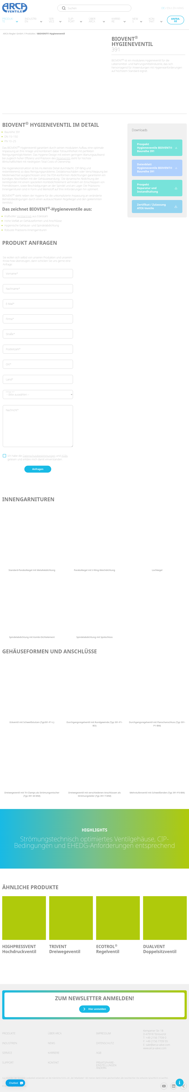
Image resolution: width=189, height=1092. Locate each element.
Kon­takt (155, 21)
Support (8, 1061)
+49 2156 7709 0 (156, 1036)
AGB (98, 1051)
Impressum (103, 1032)
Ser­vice (55, 21)
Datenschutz (105, 1041)
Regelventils (63, 156)
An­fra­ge (175, 21)
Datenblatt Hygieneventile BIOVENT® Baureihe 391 (157, 166)
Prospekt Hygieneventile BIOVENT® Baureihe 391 (157, 146)
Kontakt (53, 1061)
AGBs (64, 454)
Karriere (53, 1051)
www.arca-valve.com (154, 1046)
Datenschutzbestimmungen (39, 454)
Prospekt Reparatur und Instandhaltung (157, 186)
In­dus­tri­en (33, 21)
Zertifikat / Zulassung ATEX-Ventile (157, 204)
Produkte (9, 1032)
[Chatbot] (9, 1083)
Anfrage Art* (10, 390)
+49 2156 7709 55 (157, 1039)
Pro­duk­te (10, 21)
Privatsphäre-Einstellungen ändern (106, 1063)
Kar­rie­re (119, 21)
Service (7, 1051)
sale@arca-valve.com (158, 1043)
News (137, 21)
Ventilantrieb (24, 214)
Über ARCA (97, 21)
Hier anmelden (94, 1007)
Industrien (9, 1041)
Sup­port (75, 21)
